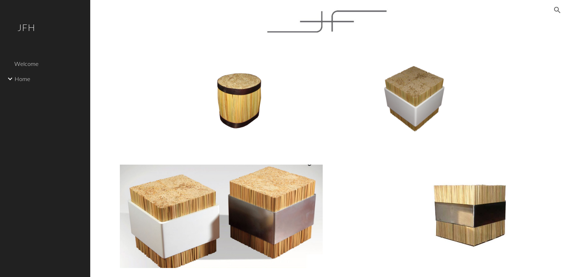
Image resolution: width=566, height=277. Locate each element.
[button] (557, 10)
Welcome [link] (26, 63)
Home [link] (22, 78)
